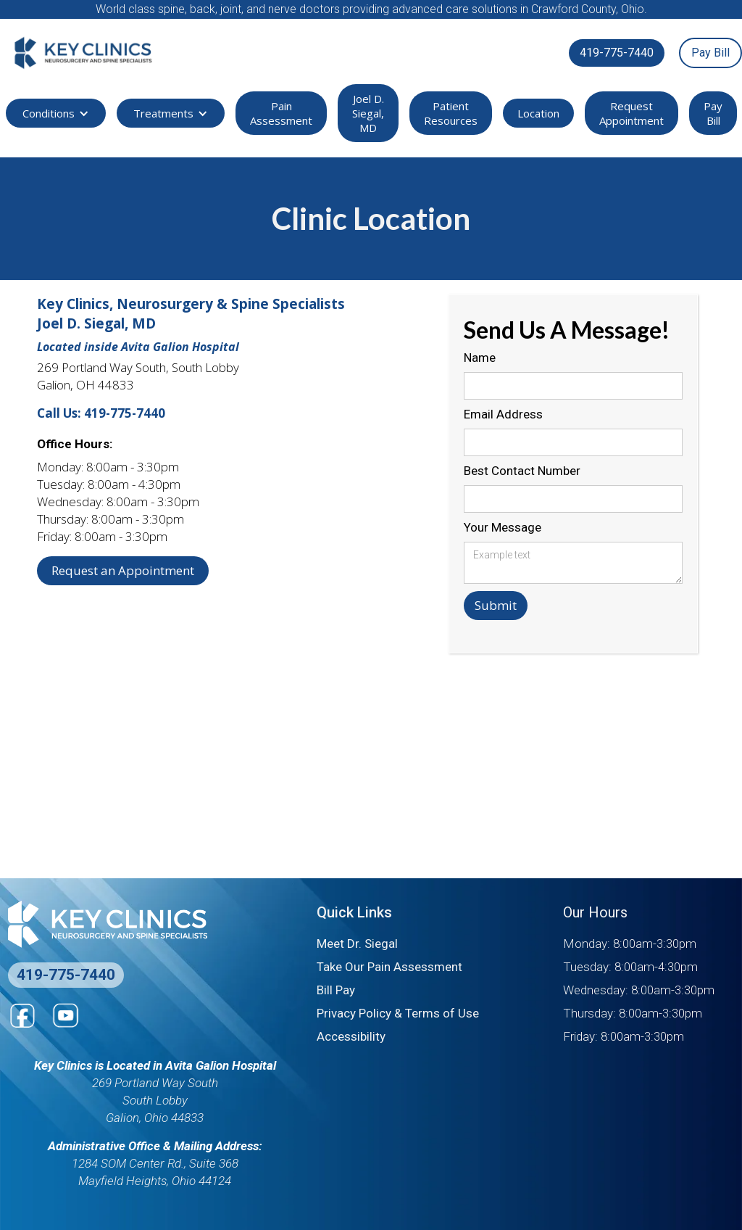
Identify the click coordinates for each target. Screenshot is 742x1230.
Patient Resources (451, 113)
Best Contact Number (522, 470)
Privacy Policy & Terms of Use (398, 1013)
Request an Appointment (122, 570)
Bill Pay (336, 990)
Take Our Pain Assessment (389, 966)
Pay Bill (710, 52)
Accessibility (351, 1036)
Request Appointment (631, 113)
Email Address (503, 414)
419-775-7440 (617, 52)
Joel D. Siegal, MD (368, 113)
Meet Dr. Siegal (357, 943)
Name (480, 357)
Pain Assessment (281, 113)
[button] (56, 113)
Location (538, 113)
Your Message (502, 527)
